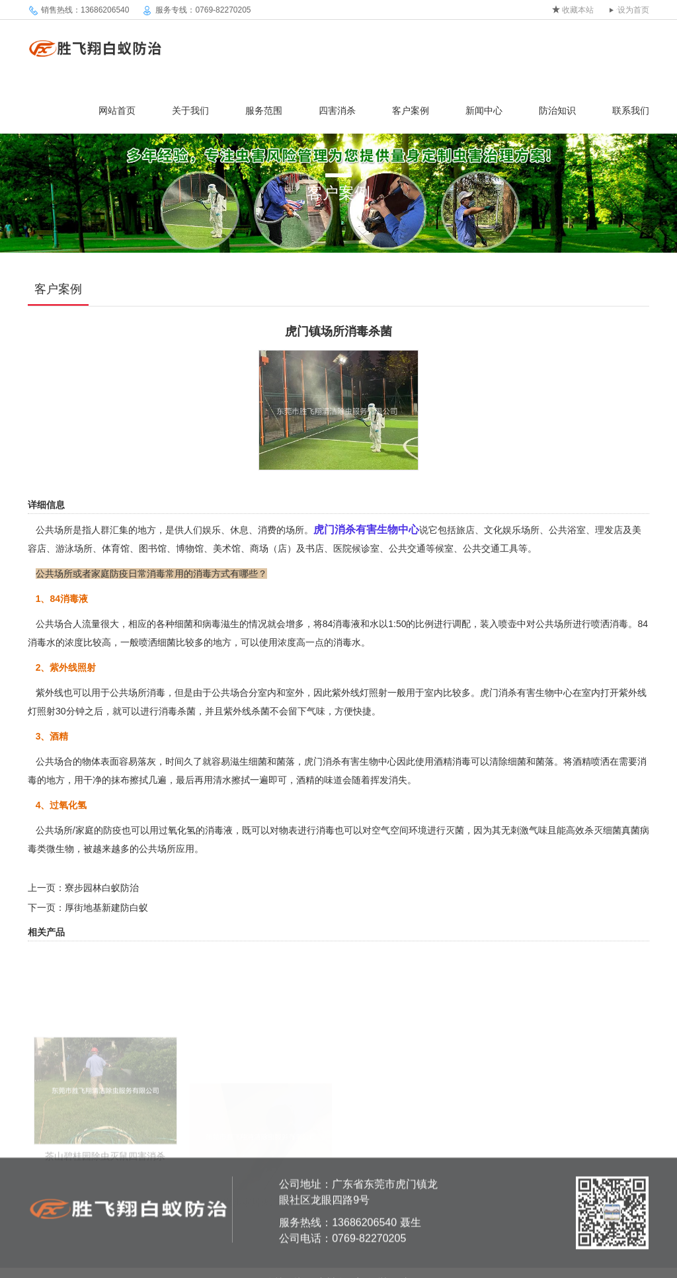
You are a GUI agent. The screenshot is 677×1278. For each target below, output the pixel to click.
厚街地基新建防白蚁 (106, 907)
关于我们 (190, 110)
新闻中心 (483, 110)
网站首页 (117, 110)
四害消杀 (337, 110)
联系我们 (630, 110)
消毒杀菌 (177, 711)
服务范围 (263, 110)
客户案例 (410, 110)
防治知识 (557, 110)
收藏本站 (578, 10)
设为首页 (633, 10)
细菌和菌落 (272, 761)
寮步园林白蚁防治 (102, 887)
